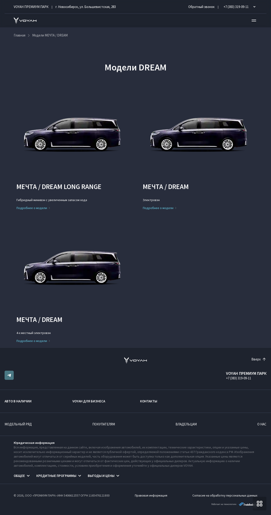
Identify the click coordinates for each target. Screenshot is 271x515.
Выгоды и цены (101, 476)
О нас (261, 424)
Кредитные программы (56, 476)
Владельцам (186, 424)
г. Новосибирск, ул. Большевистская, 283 (86, 7)
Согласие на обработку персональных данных (224, 495)
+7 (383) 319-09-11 (238, 378)
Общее (19, 476)
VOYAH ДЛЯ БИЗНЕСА (88, 401)
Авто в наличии (18, 401)
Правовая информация (151, 495)
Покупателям (103, 424)
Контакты (148, 401)
